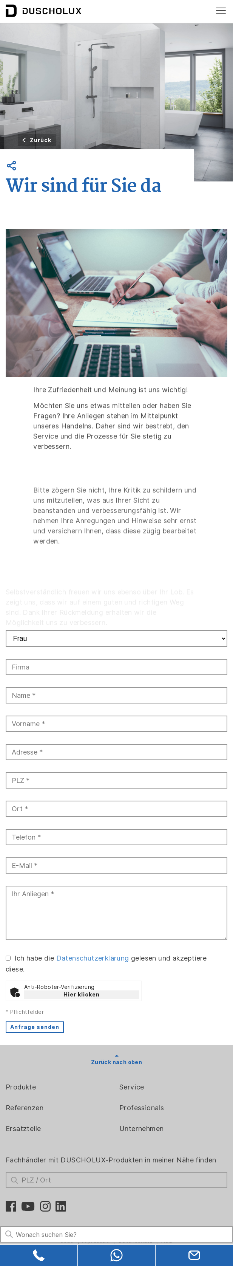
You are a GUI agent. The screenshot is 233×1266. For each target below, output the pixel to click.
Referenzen (24, 1108)
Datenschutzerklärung (92, 958)
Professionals (141, 1108)
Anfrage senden (34, 1027)
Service (131, 1087)
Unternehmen (141, 1129)
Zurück (40, 140)
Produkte (21, 1087)
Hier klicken (81, 995)
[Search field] (116, 1234)
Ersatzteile (23, 1129)
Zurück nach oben (116, 1062)
